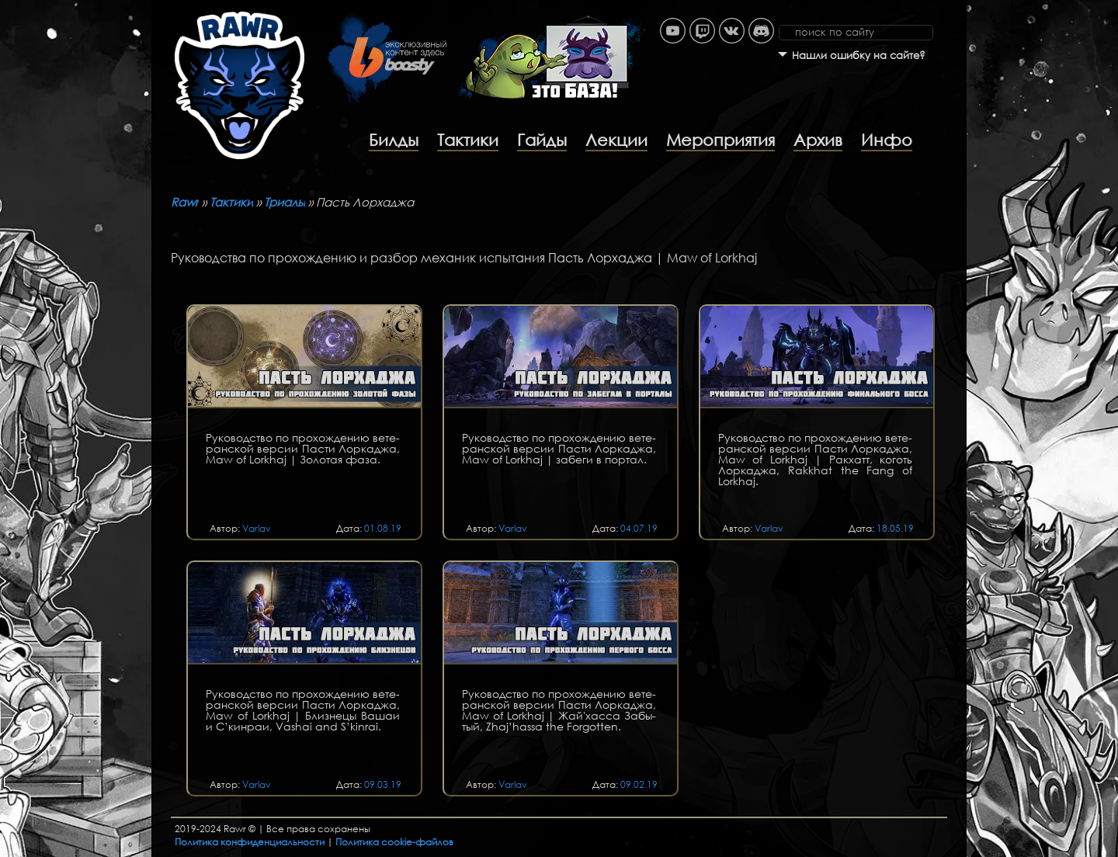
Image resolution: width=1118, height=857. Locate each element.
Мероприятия (720, 139)
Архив (817, 139)
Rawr (185, 202)
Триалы (284, 202)
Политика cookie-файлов (394, 841)
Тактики (467, 139)
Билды (393, 139)
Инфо (886, 139)
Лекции (616, 139)
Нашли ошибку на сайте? (858, 55)
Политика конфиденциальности (250, 841)
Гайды (542, 139)
